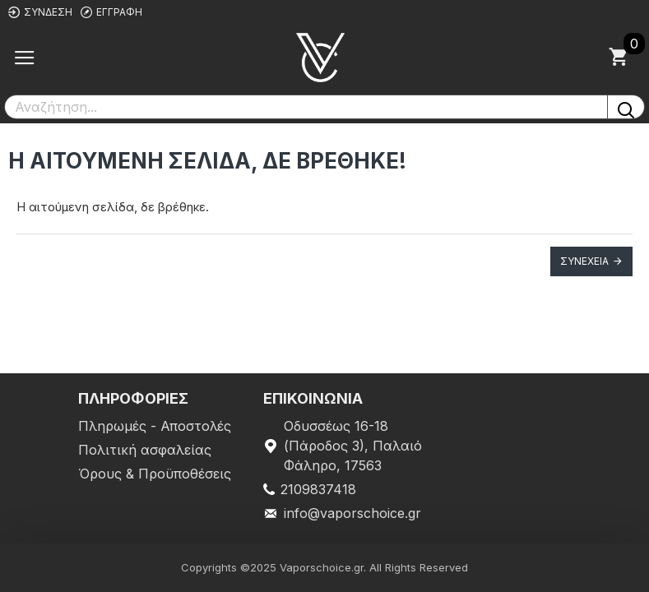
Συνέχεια (584, 261)
